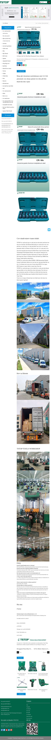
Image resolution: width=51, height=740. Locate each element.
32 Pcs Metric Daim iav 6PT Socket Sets (41, 649)
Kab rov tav (5, 95)
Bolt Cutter (5, 56)
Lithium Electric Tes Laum (32, 689)
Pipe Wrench (5, 53)
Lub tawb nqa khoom (7, 46)
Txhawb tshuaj (21, 71)
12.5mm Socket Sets (6, 40)
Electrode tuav (6, 83)
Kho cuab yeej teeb (6, 35)
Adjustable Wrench (6, 61)
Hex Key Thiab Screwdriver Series (8, 108)
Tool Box (5, 43)
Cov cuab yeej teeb (6, 31)
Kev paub (28, 712)
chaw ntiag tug (40, 738)
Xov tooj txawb (29, 718)
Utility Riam (5, 75)
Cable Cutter (5, 48)
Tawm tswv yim (29, 716)
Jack (3, 88)
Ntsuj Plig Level (6, 63)
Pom (4, 78)
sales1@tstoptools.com (8, 123)
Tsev (36, 23)
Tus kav (4, 71)
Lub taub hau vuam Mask (8, 85)
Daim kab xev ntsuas (7, 68)
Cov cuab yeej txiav (7, 90)
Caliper (4, 73)
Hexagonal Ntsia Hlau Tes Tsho (24, 649)
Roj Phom (5, 66)
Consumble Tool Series (7, 104)
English (42, 2)
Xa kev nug (20, 63)
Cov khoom (39, 23)
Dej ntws (4, 80)
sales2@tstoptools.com (6, 125)
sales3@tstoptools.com (6, 126)
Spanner (4, 58)
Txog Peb (28, 706)
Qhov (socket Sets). (45, 23)
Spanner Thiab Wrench (7, 111)
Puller (4, 93)
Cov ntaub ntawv (6, 98)
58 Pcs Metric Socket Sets (32, 673)
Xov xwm (28, 710)
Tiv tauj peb (28, 714)
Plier (4, 51)
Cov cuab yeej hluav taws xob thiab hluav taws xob (8, 101)
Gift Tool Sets (5, 33)
